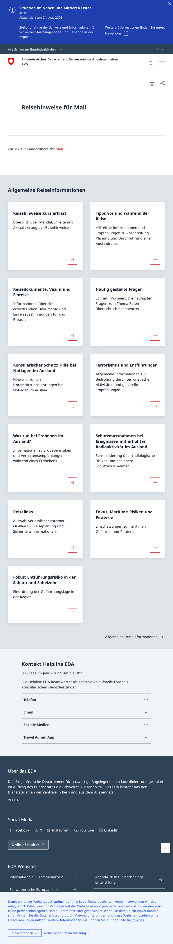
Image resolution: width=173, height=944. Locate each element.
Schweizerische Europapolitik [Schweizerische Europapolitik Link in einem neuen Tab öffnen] (43, 889)
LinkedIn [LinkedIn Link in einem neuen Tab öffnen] (108, 830)
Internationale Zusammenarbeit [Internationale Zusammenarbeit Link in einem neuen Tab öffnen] (43, 877)
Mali (59, 149)
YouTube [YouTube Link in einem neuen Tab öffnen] (84, 830)
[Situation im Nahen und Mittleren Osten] (86, 22)
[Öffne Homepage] (63, 64)
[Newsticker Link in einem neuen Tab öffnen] (118, 33)
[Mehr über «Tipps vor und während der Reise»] (155, 260)
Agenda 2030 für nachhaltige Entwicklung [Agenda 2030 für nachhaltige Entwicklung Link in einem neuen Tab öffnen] (129, 880)
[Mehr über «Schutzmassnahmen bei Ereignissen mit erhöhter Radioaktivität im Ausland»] (155, 482)
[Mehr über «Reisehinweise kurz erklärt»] (72, 260)
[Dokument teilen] (162, 83)
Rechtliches (135, 920)
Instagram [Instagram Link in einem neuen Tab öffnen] (57, 830)
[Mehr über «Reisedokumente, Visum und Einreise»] (72, 335)
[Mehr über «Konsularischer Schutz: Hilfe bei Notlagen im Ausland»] (72, 406)
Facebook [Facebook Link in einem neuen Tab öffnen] (19, 830)
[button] (165, 848)
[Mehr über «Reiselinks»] (72, 547)
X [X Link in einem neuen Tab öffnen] (38, 830)
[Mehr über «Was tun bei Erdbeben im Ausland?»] (72, 482)
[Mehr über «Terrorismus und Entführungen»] (155, 406)
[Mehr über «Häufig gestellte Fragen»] (155, 335)
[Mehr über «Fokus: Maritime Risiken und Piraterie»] (155, 547)
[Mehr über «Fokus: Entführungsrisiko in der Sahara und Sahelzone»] (72, 613)
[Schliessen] (169, 3)
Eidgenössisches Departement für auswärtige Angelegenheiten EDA (70, 61)
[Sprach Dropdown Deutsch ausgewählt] (159, 49)
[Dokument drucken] (152, 83)
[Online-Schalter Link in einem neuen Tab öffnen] (28, 845)
